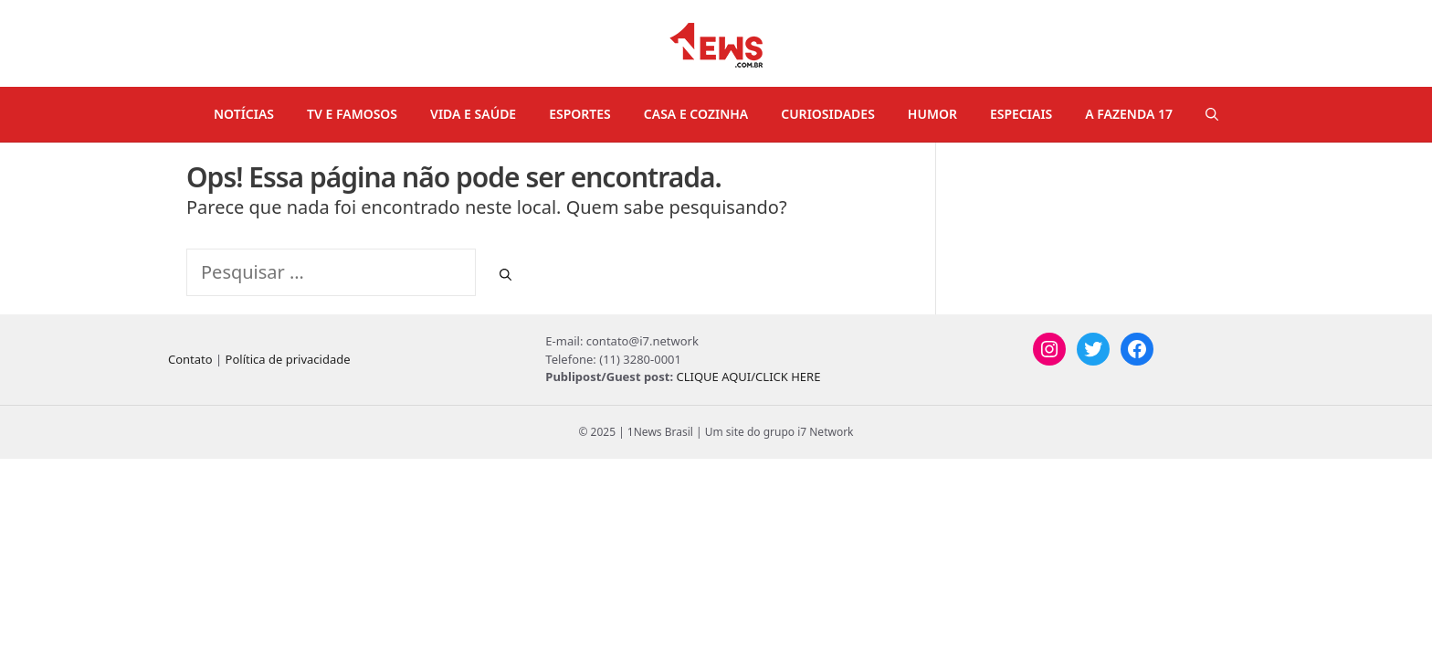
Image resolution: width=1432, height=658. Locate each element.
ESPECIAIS (1021, 113)
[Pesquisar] (505, 275)
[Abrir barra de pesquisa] (1212, 114)
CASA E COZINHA (696, 113)
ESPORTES (580, 113)
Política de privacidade (288, 359)
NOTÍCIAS (244, 113)
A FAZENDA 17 (1129, 113)
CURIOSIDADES (828, 113)
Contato (190, 359)
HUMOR (932, 113)
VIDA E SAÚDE (473, 113)
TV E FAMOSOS (352, 113)
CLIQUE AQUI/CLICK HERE (748, 376)
